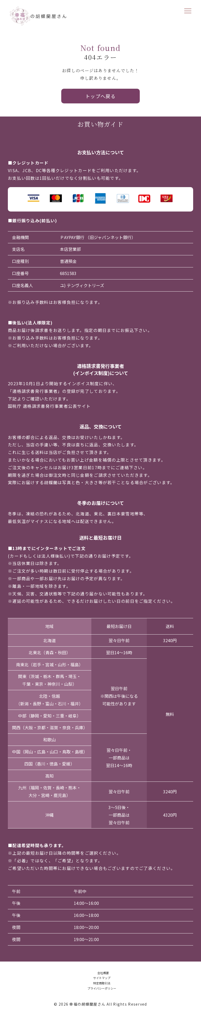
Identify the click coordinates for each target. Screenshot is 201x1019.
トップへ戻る (100, 96)
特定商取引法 (101, 983)
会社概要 (103, 973)
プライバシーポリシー (101, 988)
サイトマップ (101, 978)
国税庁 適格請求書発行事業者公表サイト (49, 406)
